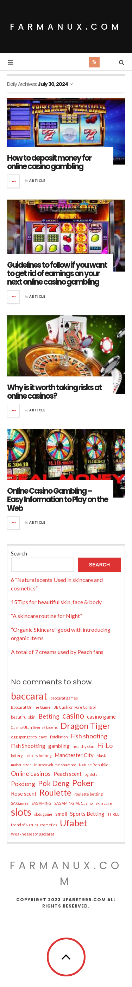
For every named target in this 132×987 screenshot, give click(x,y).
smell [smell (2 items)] (61, 813)
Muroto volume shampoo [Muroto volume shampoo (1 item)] (55, 764)
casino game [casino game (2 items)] (101, 716)
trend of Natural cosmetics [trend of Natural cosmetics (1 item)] (34, 824)
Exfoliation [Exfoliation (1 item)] (59, 737)
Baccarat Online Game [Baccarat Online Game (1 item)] (31, 707)
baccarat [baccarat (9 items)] (29, 696)
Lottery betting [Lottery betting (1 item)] (38, 755)
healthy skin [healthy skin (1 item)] (83, 746)
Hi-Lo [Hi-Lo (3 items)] (105, 745)
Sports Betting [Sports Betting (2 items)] (87, 813)
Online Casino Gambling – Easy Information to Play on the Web (57, 499)
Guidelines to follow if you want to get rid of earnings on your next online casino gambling (57, 273)
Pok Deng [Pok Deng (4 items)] (53, 783)
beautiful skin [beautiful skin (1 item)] (23, 717)
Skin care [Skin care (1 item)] (103, 803)
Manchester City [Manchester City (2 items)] (74, 755)
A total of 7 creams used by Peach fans (57, 651)
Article (37, 181)
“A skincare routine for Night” (46, 615)
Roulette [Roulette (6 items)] (55, 792)
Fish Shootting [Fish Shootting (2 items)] (28, 746)
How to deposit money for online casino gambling (49, 162)
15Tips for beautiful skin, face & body (56, 602)
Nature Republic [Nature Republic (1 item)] (93, 764)
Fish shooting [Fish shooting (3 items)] (89, 736)
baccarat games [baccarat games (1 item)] (64, 698)
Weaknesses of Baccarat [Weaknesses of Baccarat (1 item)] (32, 834)
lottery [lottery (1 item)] (17, 755)
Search (19, 553)
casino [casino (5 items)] (73, 716)
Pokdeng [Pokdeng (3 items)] (23, 783)
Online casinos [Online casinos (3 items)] (31, 773)
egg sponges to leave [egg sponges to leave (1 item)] (29, 737)
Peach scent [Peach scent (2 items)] (68, 774)
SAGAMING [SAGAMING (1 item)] (41, 803)
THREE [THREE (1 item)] (113, 814)
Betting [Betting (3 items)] (48, 716)
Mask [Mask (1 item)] (101, 755)
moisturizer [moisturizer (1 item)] (21, 764)
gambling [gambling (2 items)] (59, 746)
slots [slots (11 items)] (21, 812)
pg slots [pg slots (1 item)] (90, 774)
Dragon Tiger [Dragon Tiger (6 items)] (86, 725)
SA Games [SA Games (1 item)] (20, 803)
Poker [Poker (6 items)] (83, 783)
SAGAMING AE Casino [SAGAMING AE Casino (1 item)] (73, 803)
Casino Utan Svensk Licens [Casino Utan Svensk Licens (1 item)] (34, 727)
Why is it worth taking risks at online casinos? (54, 392)
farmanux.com (66, 26)
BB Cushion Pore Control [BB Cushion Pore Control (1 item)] (75, 707)
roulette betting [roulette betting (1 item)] (88, 794)
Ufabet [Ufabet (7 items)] (73, 823)
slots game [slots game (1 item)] (43, 814)
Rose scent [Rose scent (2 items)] (24, 793)
